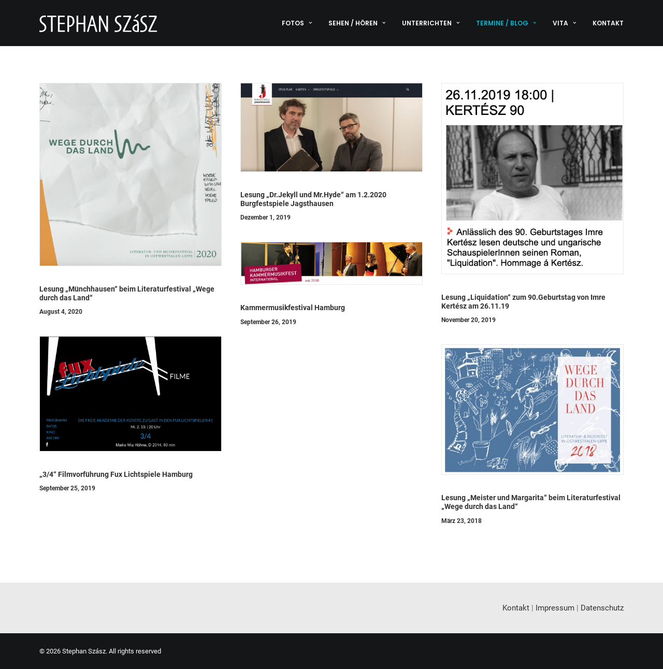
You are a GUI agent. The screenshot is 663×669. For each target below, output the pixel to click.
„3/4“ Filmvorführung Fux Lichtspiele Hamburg (116, 474)
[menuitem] (300, 23)
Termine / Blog (506, 23)
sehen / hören (356, 23)
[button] (130, 174)
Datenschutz (602, 608)
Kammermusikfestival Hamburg (292, 307)
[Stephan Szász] (98, 23)
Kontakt (608, 23)
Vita (564, 23)
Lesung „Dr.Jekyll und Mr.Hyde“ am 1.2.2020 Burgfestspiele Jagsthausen (313, 199)
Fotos (297, 23)
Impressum (555, 608)
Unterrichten (430, 23)
